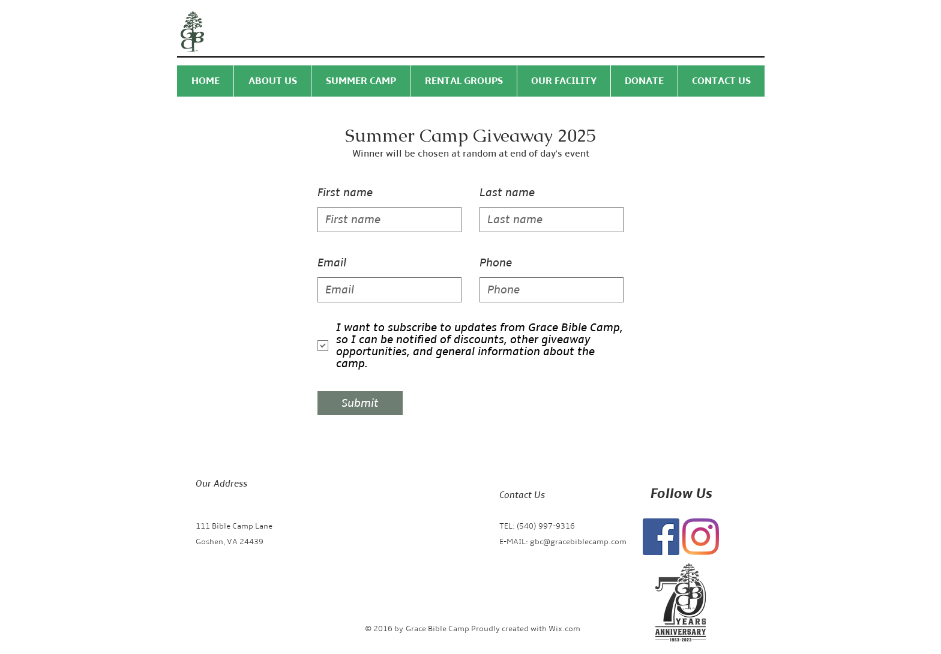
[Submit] (360, 403)
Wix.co (561, 629)
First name (345, 193)
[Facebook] (661, 536)
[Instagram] (700, 536)
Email (331, 263)
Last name (507, 193)
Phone (496, 263)
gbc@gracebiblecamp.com (578, 542)
